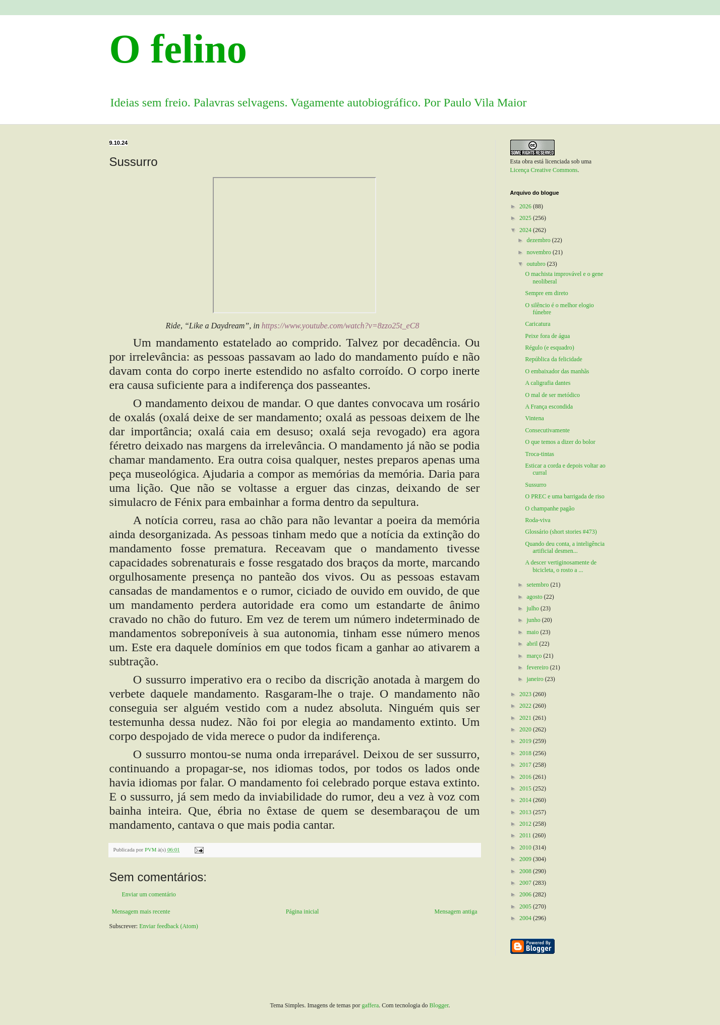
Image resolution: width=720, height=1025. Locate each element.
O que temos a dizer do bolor (560, 441)
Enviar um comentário (149, 894)
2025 (526, 217)
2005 (526, 906)
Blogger (439, 1005)
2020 (526, 729)
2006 (526, 894)
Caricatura (537, 323)
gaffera (370, 1005)
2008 (526, 871)
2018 (526, 753)
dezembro (539, 240)
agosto (535, 596)
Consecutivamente (547, 430)
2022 (526, 705)
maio (533, 632)
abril (532, 643)
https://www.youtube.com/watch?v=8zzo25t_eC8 (340, 325)
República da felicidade (553, 359)
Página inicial (302, 911)
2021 (526, 717)
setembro (538, 584)
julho (533, 608)
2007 (526, 882)
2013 (526, 812)
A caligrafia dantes (547, 382)
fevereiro (538, 667)
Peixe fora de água (547, 335)
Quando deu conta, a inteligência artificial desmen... (565, 547)
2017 (526, 764)
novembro (539, 252)
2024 (526, 230)
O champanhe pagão (549, 508)
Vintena (534, 418)
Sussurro (535, 484)
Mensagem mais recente (141, 911)
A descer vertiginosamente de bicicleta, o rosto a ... (560, 566)
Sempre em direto (546, 293)
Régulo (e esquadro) (549, 347)
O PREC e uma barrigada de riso (564, 496)
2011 (526, 835)
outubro (536, 263)
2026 (526, 206)
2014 (526, 800)
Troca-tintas (539, 454)
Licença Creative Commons (544, 170)
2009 (526, 859)
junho (534, 619)
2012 (526, 823)
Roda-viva (537, 520)
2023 (526, 694)
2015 (526, 788)
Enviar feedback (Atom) (168, 926)
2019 (526, 741)
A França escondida (549, 406)
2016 (526, 776)
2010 (526, 847)
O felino (178, 49)
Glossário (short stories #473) (560, 531)
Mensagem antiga (456, 911)
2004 (526, 918)
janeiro (535, 678)
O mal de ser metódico (552, 394)
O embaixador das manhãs (557, 371)
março (534, 655)
